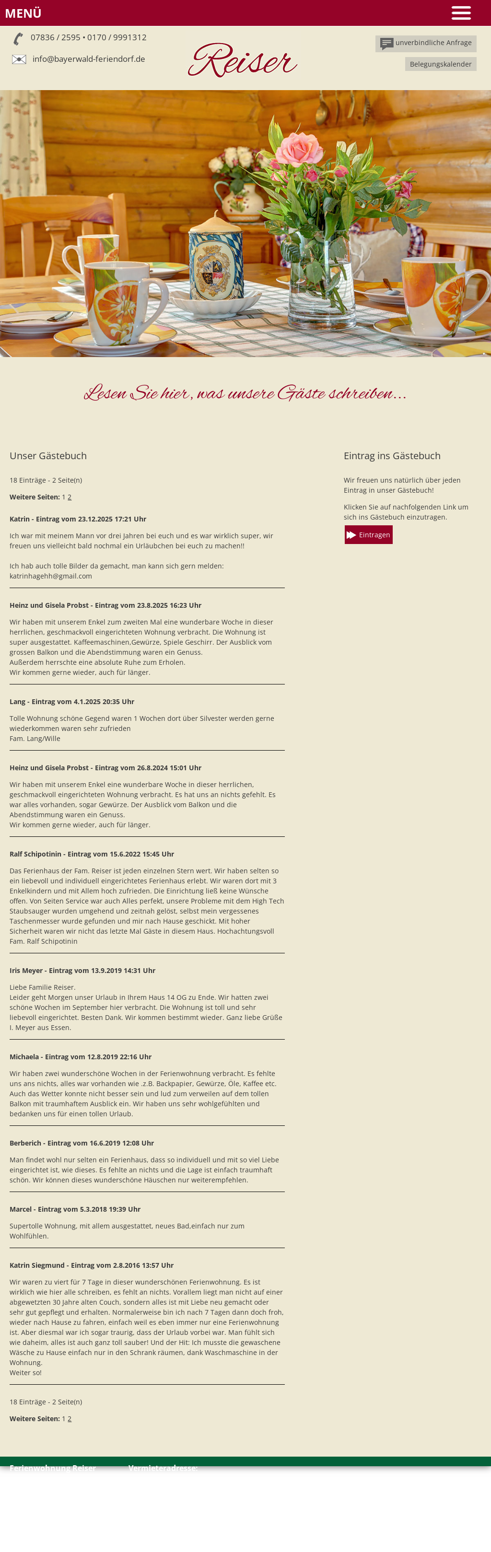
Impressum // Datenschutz (52, 1526)
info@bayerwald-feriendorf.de (89, 58)
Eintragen (374, 534)
